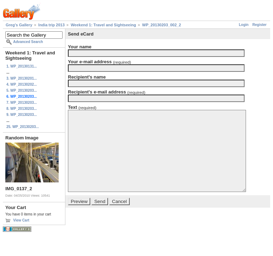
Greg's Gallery (19, 25)
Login (243, 25)
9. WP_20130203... (21, 115)
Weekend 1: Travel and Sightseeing (103, 25)
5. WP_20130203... (21, 90)
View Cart (21, 220)
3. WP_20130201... (21, 78)
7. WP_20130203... (21, 103)
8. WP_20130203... (21, 109)
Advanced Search (28, 42)
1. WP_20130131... (21, 66)
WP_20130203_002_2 (161, 25)
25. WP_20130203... (22, 127)
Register (259, 25)
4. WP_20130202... (21, 84)
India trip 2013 (51, 25)
